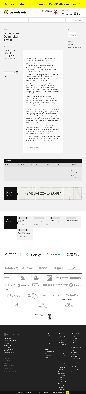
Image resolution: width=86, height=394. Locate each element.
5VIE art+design (62, 356)
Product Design (72, 35)
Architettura (72, 33)
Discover (74, 337)
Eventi (14, 20)
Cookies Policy (14, 370)
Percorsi (7, 20)
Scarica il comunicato (33, 147)
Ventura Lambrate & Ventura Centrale (62, 352)
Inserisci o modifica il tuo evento (48, 339)
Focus (73, 335)
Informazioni (47, 20)
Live (26, 20)
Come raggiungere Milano (74, 364)
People (73, 339)
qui (63, 392)
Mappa (20, 20)
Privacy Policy (7, 370)
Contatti (55, 20)
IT (67, 20)
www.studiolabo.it (9, 351)
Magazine (32, 20)
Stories (73, 341)
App (39, 20)
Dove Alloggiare (75, 361)
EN (71, 20)
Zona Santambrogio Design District (61, 372)
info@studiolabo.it (9, 349)
